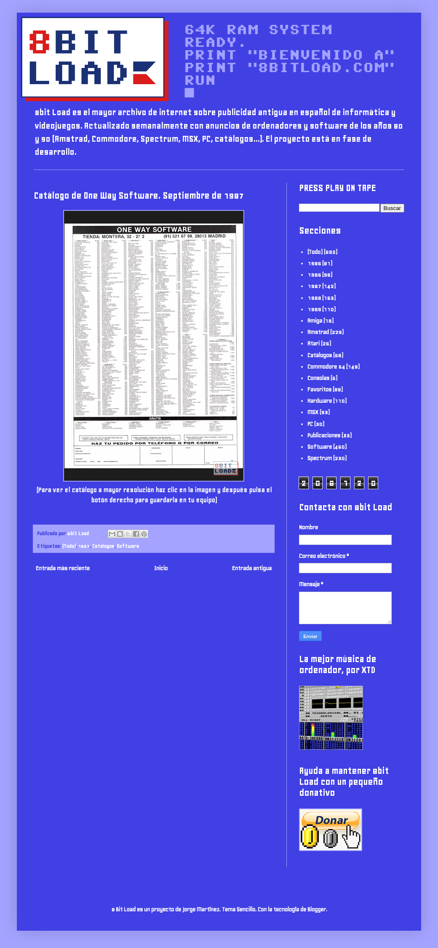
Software (128, 546)
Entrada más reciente (63, 568)
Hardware (319, 400)
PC (310, 424)
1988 (314, 298)
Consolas (318, 378)
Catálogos (103, 546)
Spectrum (319, 458)
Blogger (316, 909)
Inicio (161, 568)
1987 (84, 546)
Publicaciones (323, 435)
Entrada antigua (252, 568)
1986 (314, 274)
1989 (314, 309)
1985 (314, 263)
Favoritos (319, 389)
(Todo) (68, 546)
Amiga (314, 320)
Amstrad (318, 332)
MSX (312, 412)
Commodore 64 (326, 366)
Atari (313, 343)
